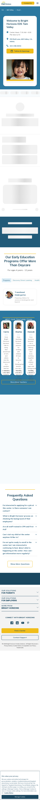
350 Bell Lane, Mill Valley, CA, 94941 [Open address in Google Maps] (21, 40)
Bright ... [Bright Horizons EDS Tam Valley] (19, 10)
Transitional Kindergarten (20, 293)
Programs (6, 280)
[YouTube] (22, 623)
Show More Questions (20, 564)
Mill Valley (10, 10)
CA (3, 10)
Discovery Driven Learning (22, 280)
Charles (18, 332)
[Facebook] (11, 623)
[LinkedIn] (17, 623)
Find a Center (19, 631)
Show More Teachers (18, 382)
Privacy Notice (8, 645)
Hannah (31, 332)
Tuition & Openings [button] (20, 51)
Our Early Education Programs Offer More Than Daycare (20, 261)
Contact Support (20, 637)
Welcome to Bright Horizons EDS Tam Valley (17, 24)
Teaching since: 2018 (31, 372)
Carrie (6, 332)
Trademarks (20, 647)
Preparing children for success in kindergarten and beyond (24, 300)
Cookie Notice (17, 645)
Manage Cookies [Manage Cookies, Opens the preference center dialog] (20, 797)
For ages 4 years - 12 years (20, 270)
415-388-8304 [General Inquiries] (15, 46)
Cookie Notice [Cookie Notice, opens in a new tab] (8, 793)
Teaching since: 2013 (18, 372)
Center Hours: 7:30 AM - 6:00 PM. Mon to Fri (20, 33)
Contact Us (28, 3)
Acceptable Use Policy (28, 645)
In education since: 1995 (6, 372)
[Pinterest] (28, 623)
